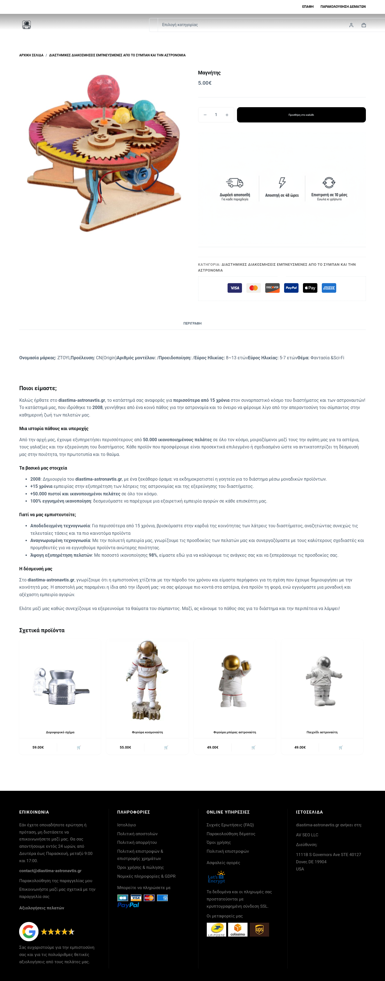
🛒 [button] (79, 748)
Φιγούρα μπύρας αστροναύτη (235, 732)
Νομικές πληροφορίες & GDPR (146, 876)
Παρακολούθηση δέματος (231, 833)
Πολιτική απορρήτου (137, 842)
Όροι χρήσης (219, 842)
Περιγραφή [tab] (192, 323)
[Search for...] (153, 25)
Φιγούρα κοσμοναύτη (147, 732)
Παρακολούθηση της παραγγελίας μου (55, 880)
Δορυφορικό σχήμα (60, 732)
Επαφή (308, 7)
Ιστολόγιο (126, 824)
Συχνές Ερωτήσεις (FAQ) (230, 824)
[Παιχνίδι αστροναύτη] (322, 680)
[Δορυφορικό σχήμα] (60, 680)
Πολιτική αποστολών (137, 833)
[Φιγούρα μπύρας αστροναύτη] (235, 680)
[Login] (351, 25)
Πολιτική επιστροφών (228, 851)
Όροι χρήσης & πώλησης (140, 867)
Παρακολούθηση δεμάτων (343, 7)
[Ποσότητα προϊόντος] (216, 114)
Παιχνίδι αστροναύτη (322, 732)
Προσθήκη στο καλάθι (301, 114)
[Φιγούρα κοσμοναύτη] (147, 680)
